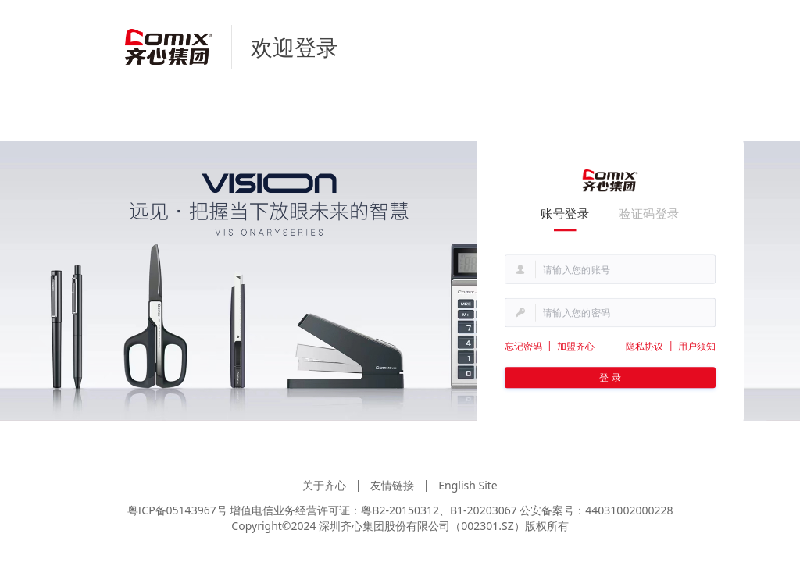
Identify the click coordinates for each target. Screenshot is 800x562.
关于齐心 (324, 485)
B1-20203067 (483, 510)
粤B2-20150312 (400, 510)
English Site (468, 485)
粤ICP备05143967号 (177, 510)
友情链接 (392, 485)
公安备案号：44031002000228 (596, 510)
